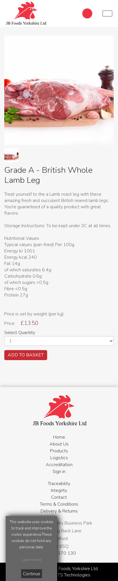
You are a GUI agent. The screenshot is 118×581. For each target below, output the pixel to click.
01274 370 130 (59, 553)
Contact (59, 497)
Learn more (31, 559)
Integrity (59, 490)
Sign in (59, 471)
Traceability (59, 483)
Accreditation (59, 465)
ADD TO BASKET (26, 355)
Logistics (59, 458)
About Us (59, 444)
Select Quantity (19, 332)
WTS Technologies (71, 575)
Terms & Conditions (59, 504)
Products (59, 451)
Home (59, 437)
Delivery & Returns (59, 511)
